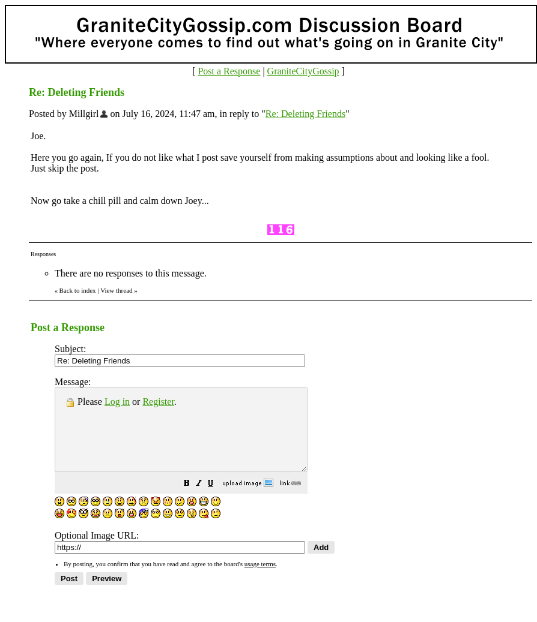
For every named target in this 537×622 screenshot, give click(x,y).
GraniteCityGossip (303, 71)
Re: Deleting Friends (305, 114)
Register (158, 401)
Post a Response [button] (229, 71)
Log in (117, 401)
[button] (217, 500)
